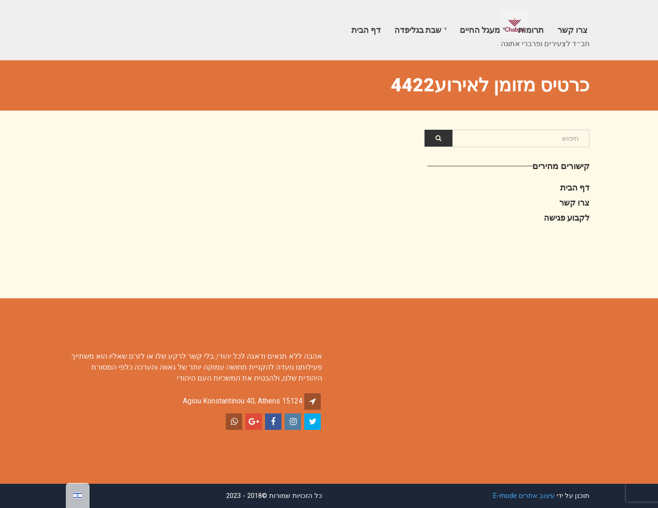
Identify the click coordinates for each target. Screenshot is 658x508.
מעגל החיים (480, 30)
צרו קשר (572, 30)
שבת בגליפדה (417, 30)
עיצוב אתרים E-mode (524, 496)
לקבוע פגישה (566, 217)
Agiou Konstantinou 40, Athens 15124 (242, 401)
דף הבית (366, 30)
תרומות (531, 30)
